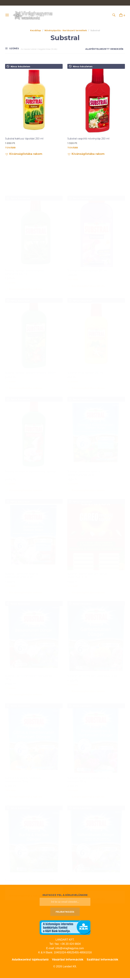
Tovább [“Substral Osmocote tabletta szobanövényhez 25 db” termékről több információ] (72, 451)
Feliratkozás (65, 911)
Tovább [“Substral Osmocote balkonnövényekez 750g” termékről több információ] (72, 859)
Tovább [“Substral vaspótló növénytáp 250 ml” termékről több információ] (72, 148)
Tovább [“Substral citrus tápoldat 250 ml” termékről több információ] (72, 349)
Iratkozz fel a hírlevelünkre (65, 895)
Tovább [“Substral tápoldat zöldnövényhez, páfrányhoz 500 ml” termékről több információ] (10, 250)
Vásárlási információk (67, 959)
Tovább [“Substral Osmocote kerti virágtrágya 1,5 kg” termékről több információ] (72, 652)
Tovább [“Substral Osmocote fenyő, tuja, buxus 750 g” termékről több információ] (10, 856)
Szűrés (14, 48)
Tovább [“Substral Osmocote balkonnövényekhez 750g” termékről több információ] (10, 655)
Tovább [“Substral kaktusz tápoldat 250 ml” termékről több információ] (10, 148)
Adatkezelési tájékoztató (30, 959)
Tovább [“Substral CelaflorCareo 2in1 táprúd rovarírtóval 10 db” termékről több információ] (72, 553)
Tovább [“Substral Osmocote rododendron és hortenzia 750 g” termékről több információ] (72, 757)
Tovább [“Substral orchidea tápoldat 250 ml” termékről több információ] (72, 246)
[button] (23, 154)
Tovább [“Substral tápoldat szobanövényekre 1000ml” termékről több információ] (10, 349)
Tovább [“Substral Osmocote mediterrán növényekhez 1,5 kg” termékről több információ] (10, 757)
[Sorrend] (101, 49)
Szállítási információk (102, 959)
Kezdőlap (35, 30)
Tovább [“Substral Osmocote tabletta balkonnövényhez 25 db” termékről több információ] (10, 553)
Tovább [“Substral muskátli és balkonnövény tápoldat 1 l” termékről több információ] (10, 451)
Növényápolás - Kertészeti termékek (66, 30)
